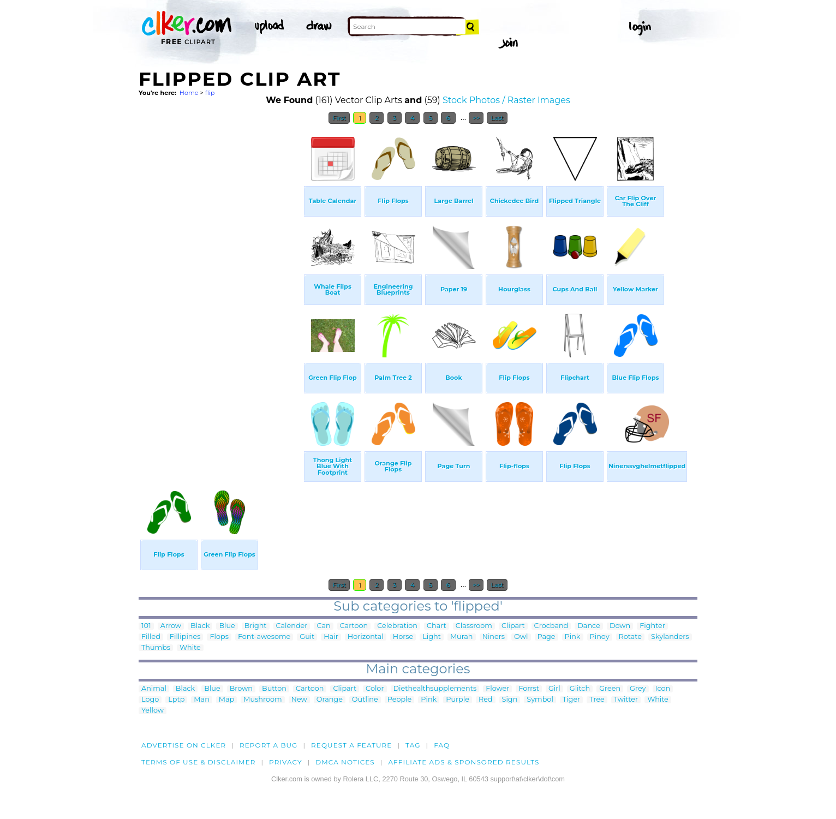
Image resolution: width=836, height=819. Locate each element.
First (339, 118)
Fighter (652, 626)
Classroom (474, 626)
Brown (241, 688)
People (399, 699)
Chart (436, 626)
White (190, 647)
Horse (403, 637)
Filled (150, 637)
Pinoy (600, 637)
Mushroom (262, 699)
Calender (292, 626)
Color (375, 688)
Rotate (630, 637)
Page (547, 637)
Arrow (170, 626)
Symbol (540, 699)
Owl (521, 637)
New (299, 699)
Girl (554, 688)
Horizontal (366, 637)
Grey (638, 688)
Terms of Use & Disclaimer (198, 762)
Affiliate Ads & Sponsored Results (463, 762)
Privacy (285, 762)
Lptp (176, 699)
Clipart (513, 626)
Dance (588, 626)
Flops (219, 637)
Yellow (152, 710)
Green (609, 688)
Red (486, 699)
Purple (457, 699)
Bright (255, 626)
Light (431, 637)
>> (476, 118)
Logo (150, 699)
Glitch (580, 688)
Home (189, 93)
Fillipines (185, 637)
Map (226, 699)
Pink (573, 637)
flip (209, 93)
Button (274, 688)
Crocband (551, 626)
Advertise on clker (183, 745)
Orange (330, 699)
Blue (227, 626)
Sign (510, 699)
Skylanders (670, 637)
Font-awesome (264, 637)
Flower (497, 688)
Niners (493, 637)
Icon (663, 688)
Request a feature (351, 745)
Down (620, 626)
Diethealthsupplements (435, 688)
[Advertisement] (220, 293)
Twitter (626, 699)
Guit (307, 637)
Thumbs (155, 647)
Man (201, 699)
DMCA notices (345, 762)
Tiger (571, 699)
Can (323, 626)
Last (497, 118)
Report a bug (269, 745)
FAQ (442, 745)
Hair (331, 637)
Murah (461, 637)
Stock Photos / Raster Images (506, 100)
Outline (365, 699)
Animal (153, 688)
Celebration (397, 626)
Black (200, 626)
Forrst (528, 688)
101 (146, 626)
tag (412, 745)
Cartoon (354, 626)
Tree (597, 699)
